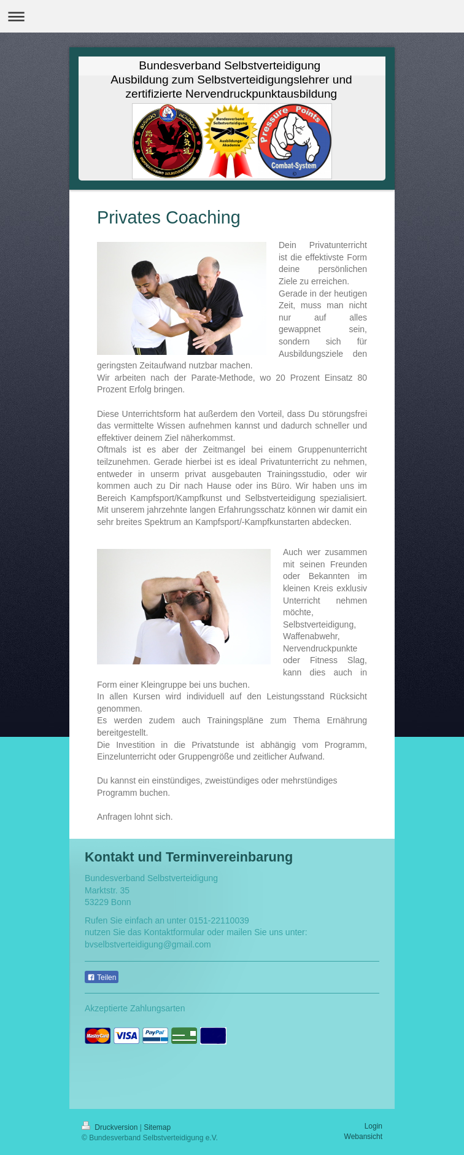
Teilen (101, 977)
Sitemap (157, 1127)
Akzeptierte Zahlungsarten (135, 1008)
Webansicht (363, 1136)
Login (373, 1126)
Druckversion (111, 1127)
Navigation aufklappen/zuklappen (232, 16)
